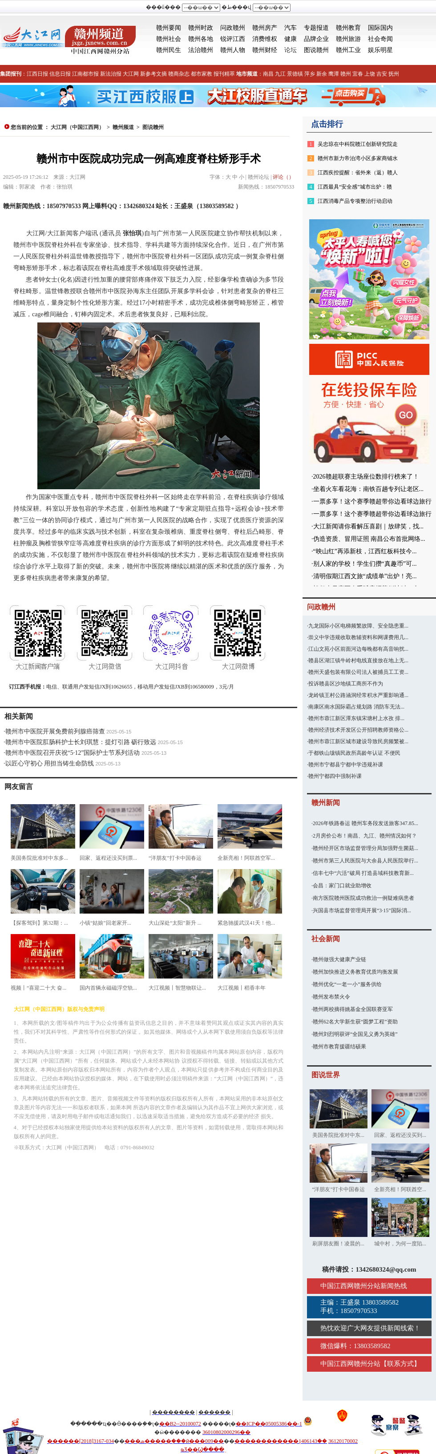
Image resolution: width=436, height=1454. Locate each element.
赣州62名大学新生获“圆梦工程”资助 (355, 1022)
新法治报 (110, 74)
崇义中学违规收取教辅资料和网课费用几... (358, 637)
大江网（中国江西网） (77, 127)
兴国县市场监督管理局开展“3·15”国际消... (362, 910)
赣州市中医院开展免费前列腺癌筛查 (55, 731)
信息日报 (60, 74)
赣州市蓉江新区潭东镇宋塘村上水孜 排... (356, 718)
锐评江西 (232, 39)
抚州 (393, 74)
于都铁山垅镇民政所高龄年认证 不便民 (354, 753)
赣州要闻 (168, 27)
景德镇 (295, 74)
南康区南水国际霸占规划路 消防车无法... (356, 707)
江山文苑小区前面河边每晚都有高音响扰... (358, 649)
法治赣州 (200, 50)
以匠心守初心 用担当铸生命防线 (49, 763)
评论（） (283, 177)
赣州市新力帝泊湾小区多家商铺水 (358, 158)
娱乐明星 (380, 50)
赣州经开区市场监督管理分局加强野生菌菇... (365, 848)
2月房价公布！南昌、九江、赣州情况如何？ (365, 836)
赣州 (345, 74)
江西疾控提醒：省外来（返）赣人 (358, 172)
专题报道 (316, 27)
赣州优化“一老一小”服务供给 (347, 984)
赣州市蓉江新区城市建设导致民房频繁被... (358, 741)
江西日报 (37, 74)
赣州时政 (200, 27)
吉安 (381, 74)
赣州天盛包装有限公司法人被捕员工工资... (358, 672)
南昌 (268, 74)
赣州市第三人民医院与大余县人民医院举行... (365, 861)
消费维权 (264, 39)
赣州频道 (123, 127)
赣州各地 (200, 39)
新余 (321, 74)
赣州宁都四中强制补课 (335, 776)
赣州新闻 (325, 802)
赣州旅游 (348, 39)
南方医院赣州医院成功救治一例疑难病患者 (363, 898)
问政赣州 (232, 27)
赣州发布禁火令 (331, 997)
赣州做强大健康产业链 (339, 959)
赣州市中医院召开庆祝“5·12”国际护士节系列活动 (72, 752)
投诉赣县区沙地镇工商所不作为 (345, 684)
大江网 (131, 74)
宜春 (357, 74)
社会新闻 (325, 938)
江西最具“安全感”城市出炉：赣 (355, 187)
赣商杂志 (179, 74)
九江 (280, 74)
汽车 (290, 27)
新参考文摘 (153, 74)
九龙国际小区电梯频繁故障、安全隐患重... (358, 626)
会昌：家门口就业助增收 (342, 885)
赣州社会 (168, 39)
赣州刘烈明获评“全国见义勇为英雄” (355, 1034)
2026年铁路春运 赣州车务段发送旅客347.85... (365, 823)
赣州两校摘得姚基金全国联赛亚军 (353, 1009)
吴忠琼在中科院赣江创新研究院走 (358, 144)
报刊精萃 (224, 74)
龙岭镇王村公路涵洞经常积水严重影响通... (358, 695)
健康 (290, 39)
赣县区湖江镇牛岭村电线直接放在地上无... (358, 660)
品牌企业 (316, 39)
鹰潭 (333, 74)
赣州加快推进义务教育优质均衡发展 (355, 972)
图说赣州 (316, 50)
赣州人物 (232, 50)
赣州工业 (348, 50)
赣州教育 (348, 27)
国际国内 (380, 27)
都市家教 (201, 74)
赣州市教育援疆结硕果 (339, 1046)
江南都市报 (85, 74)
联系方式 (400, 1363)
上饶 (369, 74)
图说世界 (325, 1075)
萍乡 (309, 74)
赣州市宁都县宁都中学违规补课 (345, 764)
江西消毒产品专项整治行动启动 (355, 201)
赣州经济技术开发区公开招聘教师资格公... (358, 730)
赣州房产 (264, 27)
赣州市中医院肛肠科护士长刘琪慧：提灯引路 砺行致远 (81, 742)
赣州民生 (168, 50)
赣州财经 (264, 50)
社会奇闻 (380, 39)
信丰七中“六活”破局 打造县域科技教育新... (363, 873)
